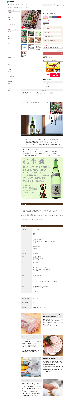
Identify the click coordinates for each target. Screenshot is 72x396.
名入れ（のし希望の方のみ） (48, 36)
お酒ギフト (15, 7)
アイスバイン (10, 50)
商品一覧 (9, 31)
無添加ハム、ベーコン (11, 36)
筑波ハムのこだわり (11, 83)
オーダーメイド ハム (11, 41)
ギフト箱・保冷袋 (10, 69)
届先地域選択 (45, 45)
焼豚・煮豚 (9, 59)
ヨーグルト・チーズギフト (12, 24)
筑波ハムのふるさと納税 (11, 90)
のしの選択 (46, 32)
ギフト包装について (25, 4)
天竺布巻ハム (10, 38)
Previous (22, 19)
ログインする (63, 1)
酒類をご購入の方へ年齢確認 (49, 40)
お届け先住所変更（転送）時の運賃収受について (51, 60)
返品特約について (46, 56)
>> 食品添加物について (36, 248)
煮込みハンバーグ (10, 62)
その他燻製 (9, 57)
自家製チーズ (10, 66)
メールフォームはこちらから (57, 92)
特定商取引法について (11, 81)
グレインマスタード (11, 71)
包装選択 (46, 28)
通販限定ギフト (10, 17)
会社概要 (9, 78)
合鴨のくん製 (10, 55)
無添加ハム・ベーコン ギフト (12, 22)
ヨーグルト (9, 64)
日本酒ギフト (19, 7)
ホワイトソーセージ (11, 48)
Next (40, 19)
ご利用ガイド (10, 85)
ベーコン (9, 43)
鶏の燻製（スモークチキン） (12, 52)
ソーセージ (9, 45)
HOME (9, 7)
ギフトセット (11, 7)
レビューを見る (10, 88)
